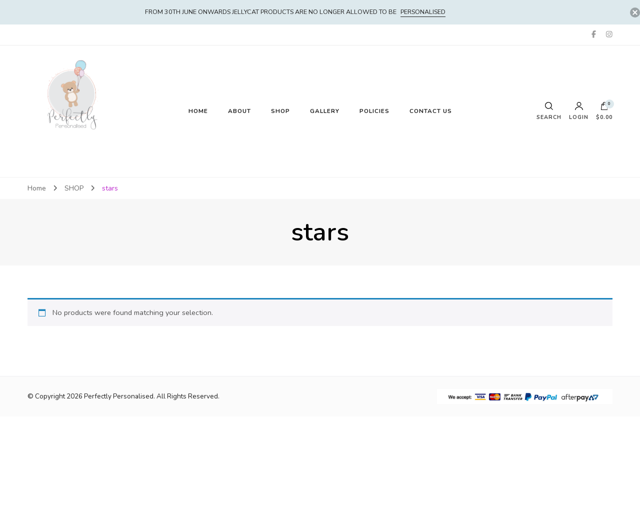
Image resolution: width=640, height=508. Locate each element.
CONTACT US (431, 111)
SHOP (280, 111)
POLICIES (375, 111)
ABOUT (239, 111)
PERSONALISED (423, 12)
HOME (198, 111)
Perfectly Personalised (119, 396)
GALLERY (325, 111)
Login (578, 111)
